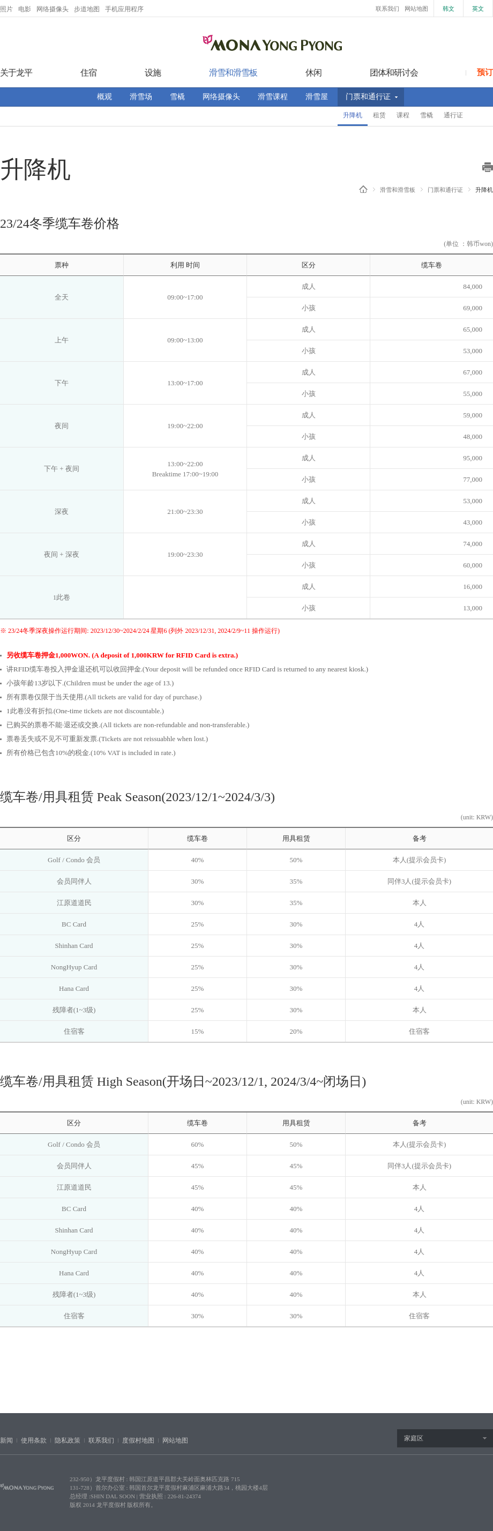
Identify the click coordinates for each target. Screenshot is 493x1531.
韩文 (448, 8)
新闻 (6, 1440)
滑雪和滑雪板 (233, 73)
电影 (24, 9)
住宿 (88, 73)
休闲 (313, 73)
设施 (153, 73)
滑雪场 (141, 97)
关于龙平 (16, 73)
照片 (6, 9)
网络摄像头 (52, 9)
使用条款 (34, 1440)
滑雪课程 (273, 97)
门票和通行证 (368, 97)
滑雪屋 (316, 97)
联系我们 (387, 8)
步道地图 (87, 9)
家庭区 (413, 1438)
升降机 (352, 115)
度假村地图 (138, 1440)
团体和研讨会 (394, 73)
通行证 (453, 115)
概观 (104, 97)
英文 (478, 8)
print (487, 167)
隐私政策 (67, 1440)
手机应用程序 (124, 9)
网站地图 (416, 8)
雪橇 (177, 97)
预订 (485, 72)
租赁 (379, 115)
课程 (403, 115)
